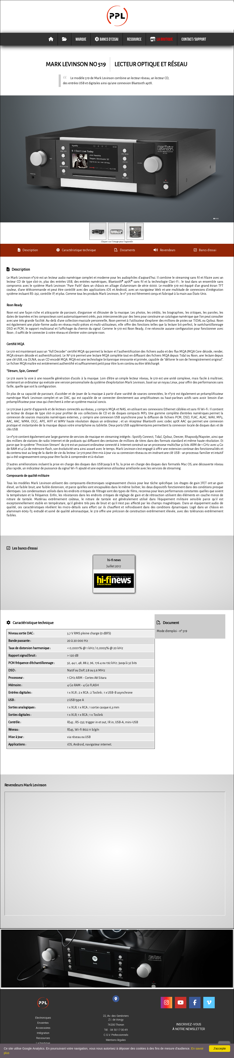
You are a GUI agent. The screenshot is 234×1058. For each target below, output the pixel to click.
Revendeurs (164, 250)
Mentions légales (116, 1040)
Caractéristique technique (76, 250)
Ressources (43, 1038)
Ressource (134, 40)
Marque (81, 40)
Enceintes (43, 1023)
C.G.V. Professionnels (116, 1035)
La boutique (161, 40)
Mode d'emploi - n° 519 (172, 631)
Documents (124, 250)
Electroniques (43, 1018)
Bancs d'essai (106, 40)
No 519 (97, 65)
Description (28, 250)
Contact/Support (193, 40)
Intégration (43, 1033)
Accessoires (43, 1028)
